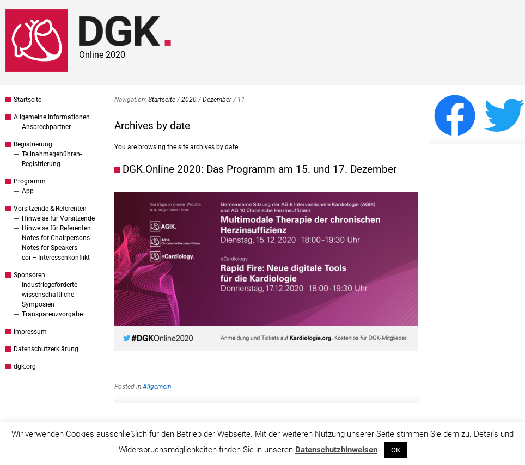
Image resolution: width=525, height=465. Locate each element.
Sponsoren (29, 275)
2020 (189, 99)
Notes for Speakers (49, 248)
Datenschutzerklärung (46, 349)
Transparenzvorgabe (52, 314)
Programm (30, 181)
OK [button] (395, 450)
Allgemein (157, 386)
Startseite (27, 99)
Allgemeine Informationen (52, 117)
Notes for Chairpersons (56, 238)
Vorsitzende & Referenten (50, 208)
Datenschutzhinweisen (336, 450)
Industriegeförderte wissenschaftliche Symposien (49, 294)
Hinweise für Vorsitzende (58, 218)
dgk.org (25, 366)
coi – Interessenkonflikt (56, 257)
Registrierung (33, 144)
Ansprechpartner (46, 127)
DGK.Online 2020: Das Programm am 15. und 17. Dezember (259, 169)
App (28, 191)
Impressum (30, 331)
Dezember (217, 99)
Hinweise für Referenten (56, 228)
